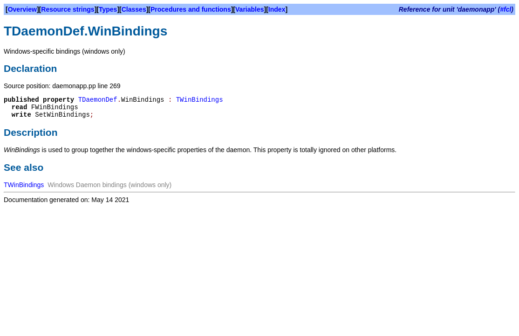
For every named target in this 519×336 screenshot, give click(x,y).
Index (277, 9)
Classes (134, 9)
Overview (22, 9)
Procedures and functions (190, 9)
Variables (249, 9)
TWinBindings (199, 100)
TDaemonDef (97, 100)
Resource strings (67, 9)
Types (108, 9)
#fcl (505, 9)
